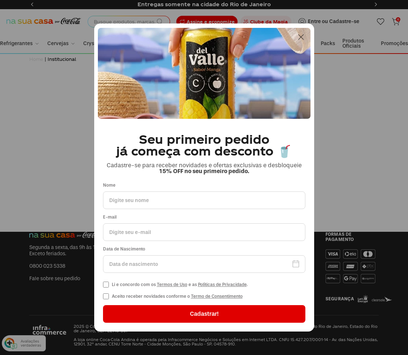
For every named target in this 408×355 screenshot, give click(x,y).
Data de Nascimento (124, 249)
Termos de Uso (172, 284)
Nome (109, 185)
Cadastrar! (204, 313)
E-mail (110, 217)
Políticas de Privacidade (222, 284)
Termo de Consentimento (217, 296)
